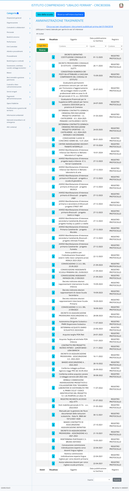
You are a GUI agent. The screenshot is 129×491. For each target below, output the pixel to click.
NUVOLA (115, 488)
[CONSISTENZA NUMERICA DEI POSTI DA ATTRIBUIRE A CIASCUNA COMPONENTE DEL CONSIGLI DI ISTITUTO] (53, 75)
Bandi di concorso (13, 41)
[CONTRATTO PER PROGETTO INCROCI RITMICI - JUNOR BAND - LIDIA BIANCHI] (53, 348)
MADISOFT (125, 488)
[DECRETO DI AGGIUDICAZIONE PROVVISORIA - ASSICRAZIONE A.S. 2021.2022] (53, 433)
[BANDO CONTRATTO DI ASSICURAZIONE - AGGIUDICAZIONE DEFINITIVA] (53, 425)
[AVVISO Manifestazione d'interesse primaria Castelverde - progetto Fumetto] (53, 247)
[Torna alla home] (18, 17)
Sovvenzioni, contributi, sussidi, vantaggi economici (16, 71)
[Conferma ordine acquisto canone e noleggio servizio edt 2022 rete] (53, 375)
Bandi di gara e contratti (15, 65)
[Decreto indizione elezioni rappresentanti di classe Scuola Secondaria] (53, 293)
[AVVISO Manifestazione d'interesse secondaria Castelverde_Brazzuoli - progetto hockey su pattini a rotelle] (53, 221)
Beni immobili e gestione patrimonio (15, 83)
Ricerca (42, 50)
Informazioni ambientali (15, 120)
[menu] (103, 479)
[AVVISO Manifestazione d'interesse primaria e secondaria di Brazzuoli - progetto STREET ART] (53, 204)
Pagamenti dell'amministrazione (14, 102)
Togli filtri (42, 45)
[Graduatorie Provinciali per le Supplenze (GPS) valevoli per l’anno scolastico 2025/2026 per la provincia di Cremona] (53, 103)
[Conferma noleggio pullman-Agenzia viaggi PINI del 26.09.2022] (53, 369)
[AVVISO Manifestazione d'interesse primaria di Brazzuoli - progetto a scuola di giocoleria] (53, 178)
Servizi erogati (12, 96)
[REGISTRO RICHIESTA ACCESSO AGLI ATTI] (53, 400)
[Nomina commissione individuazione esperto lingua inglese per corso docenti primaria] (53, 456)
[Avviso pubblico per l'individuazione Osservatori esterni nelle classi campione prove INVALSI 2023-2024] (53, 256)
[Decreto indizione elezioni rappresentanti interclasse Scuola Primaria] (53, 301)
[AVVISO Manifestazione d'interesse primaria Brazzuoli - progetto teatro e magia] (53, 212)
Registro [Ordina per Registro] (115, 39)
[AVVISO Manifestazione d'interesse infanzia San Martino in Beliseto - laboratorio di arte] (53, 170)
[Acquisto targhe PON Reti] (53, 335)
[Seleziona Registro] (115, 49)
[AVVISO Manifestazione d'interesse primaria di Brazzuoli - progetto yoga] (53, 195)
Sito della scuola (45, 14)
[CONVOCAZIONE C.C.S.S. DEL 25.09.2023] (53, 265)
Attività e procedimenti (15, 56)
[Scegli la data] (98, 49)
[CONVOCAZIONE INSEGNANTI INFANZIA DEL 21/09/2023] (53, 277)
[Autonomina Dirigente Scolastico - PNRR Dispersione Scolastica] (53, 323)
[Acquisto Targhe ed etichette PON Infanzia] (53, 340)
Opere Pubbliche (12, 108)
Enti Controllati (12, 51)
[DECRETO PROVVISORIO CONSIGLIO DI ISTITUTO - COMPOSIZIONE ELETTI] (53, 66)
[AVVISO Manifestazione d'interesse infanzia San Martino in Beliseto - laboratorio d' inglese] (53, 152)
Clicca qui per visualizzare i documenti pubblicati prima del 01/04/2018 (79, 26)
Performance (11, 46)
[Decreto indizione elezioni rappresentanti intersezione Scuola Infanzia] (53, 284)
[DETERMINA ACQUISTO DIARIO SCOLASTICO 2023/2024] (53, 329)
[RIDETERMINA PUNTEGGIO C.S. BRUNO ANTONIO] (53, 440)
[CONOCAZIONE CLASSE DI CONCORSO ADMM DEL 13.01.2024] (53, 139)
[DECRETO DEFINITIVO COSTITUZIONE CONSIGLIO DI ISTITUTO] (53, 57)
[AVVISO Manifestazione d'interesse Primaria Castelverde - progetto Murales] (53, 229)
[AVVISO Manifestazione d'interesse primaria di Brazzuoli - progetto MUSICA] (53, 187)
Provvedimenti (12, 61)
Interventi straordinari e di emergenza (16, 125)
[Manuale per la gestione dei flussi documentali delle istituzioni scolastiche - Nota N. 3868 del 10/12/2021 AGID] (53, 415)
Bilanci (9, 77)
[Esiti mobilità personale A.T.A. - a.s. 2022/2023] (53, 406)
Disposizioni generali (14, 22)
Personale (10, 37)
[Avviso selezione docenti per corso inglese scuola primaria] (53, 463)
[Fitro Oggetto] (73, 49)
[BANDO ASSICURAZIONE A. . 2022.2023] (53, 363)
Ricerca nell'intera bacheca (70, 14)
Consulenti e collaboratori (16, 32)
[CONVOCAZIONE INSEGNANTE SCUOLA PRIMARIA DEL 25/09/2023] (53, 271)
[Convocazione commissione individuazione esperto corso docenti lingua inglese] (53, 448)
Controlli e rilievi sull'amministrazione (14, 90)
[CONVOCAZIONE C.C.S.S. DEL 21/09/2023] (53, 308)
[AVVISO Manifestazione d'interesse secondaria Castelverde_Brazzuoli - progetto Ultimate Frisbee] (53, 238)
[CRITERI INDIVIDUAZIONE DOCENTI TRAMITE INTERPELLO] (53, 145)
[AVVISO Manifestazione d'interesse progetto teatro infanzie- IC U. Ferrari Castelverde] (53, 161)
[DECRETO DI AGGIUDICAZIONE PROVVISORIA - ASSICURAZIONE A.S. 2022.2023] (53, 356)
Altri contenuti (12, 131)
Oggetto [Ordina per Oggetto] (73, 39)
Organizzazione (12, 27)
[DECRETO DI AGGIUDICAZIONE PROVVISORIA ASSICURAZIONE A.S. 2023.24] (53, 316)
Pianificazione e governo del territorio (16, 114)
